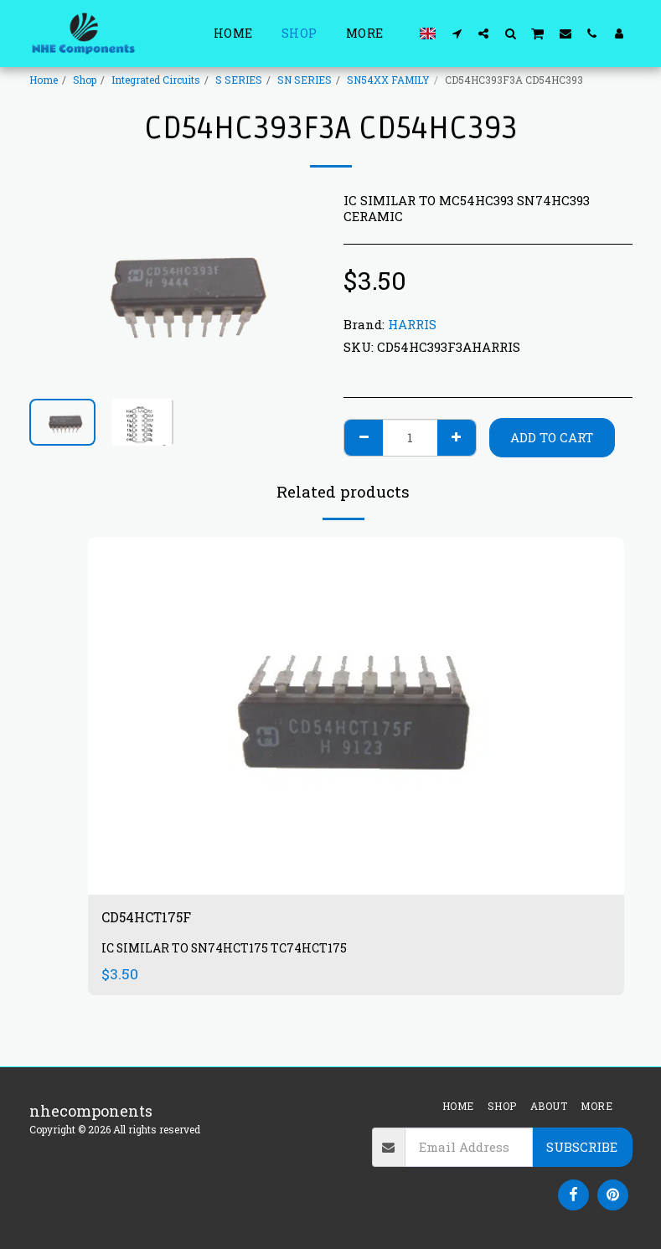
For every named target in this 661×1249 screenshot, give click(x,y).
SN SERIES (304, 79)
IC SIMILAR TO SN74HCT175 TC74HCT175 (228, 951)
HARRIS (412, 324)
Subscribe (581, 1146)
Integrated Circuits (155, 79)
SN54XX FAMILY (388, 79)
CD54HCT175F (153, 919)
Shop (84, 79)
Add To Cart (551, 437)
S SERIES (238, 79)
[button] (456, 33)
